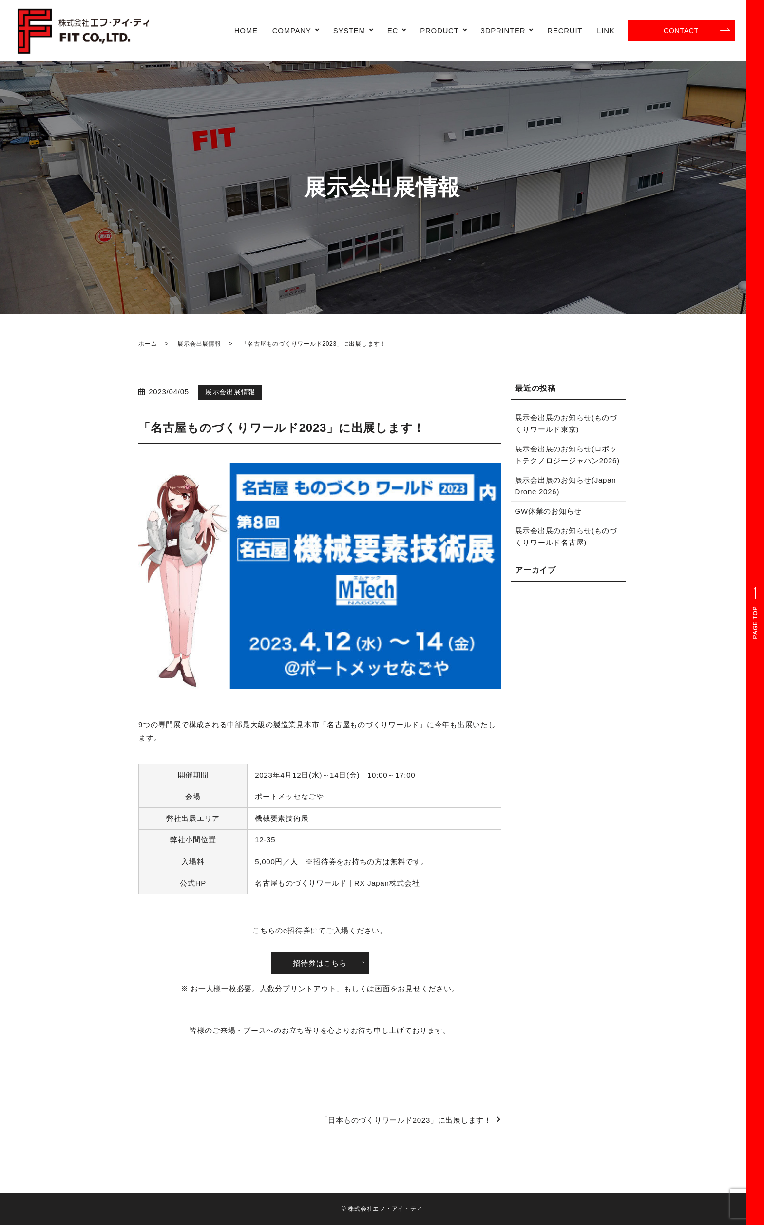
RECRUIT (564, 30)
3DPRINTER (503, 30)
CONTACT (681, 31)
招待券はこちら (319, 963)
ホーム (147, 343)
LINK (605, 30)
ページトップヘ (755, 612)
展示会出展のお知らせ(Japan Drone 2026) (565, 486)
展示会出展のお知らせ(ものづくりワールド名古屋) (566, 536)
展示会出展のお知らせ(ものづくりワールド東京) (566, 423)
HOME (246, 30)
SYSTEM (349, 30)
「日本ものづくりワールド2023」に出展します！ (406, 1120)
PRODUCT (439, 30)
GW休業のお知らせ (548, 511)
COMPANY (291, 30)
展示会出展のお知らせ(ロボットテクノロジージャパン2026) (567, 455)
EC (392, 30)
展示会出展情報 (199, 343)
